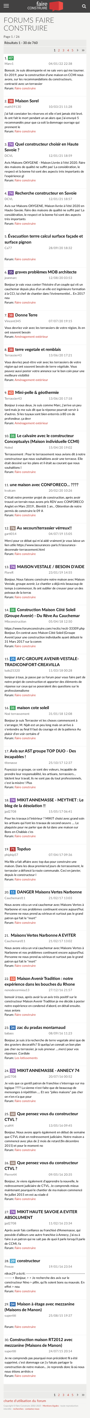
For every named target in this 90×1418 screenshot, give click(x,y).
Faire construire (25, 88)
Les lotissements (26, 1058)
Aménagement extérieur (31, 336)
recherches (18, 1409)
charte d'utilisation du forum (25, 1401)
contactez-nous (32, 1409)
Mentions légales (51, 1406)
